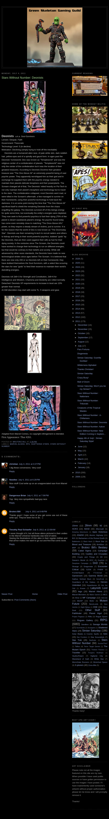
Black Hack (88, 541)
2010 (78, 472)
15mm (75, 525)
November (83, 329)
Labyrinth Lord (99, 588)
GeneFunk (100, 579)
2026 (78, 258)
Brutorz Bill (15, 511)
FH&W (100, 569)
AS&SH (80, 535)
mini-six (104, 598)
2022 (78, 275)
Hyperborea (92, 585)
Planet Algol (95, 613)
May (80, 450)
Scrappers (91, 628)
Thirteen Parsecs (98, 650)
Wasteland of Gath (80, 659)
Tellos (77, 646)
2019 (78, 288)
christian (13, 464)
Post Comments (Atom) (25, 600)
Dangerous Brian (17, 495)
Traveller (76, 652)
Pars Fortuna (83, 349)
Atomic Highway (96, 535)
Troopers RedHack (95, 653)
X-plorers (79, 665)
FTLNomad (97, 573)
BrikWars (100, 544)
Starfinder (92, 640)
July (80, 346)
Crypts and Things (86, 557)
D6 (101, 557)
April (80, 455)
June (80, 446)
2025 (78, 263)
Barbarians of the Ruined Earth (92, 538)
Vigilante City (96, 656)
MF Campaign (89, 598)
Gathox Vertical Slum (81, 579)
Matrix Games (95, 595)
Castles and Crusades (96, 554)
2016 (78, 300)
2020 (78, 284)
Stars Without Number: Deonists (92, 422)
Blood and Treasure (81, 544)
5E (101, 525)
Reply (12, 471)
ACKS (75, 529)
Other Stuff (92, 610)
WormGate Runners (80, 662)
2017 (78, 296)
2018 (78, 292)
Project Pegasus (78, 617)
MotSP (80, 601)
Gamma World (96, 576)
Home (35, 594)
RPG (28, 444)
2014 (78, 309)
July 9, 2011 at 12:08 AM (44, 529)
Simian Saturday (84, 373)
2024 (78, 267)
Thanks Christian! (85, 369)
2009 (78, 476)
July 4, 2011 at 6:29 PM (29, 480)
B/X (73, 538)
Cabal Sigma (84, 550)
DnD (95, 563)
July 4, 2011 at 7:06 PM (38, 495)
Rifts (90, 616)
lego (80, 591)
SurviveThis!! (102, 643)
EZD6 (88, 569)
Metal (77, 598)
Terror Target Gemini (92, 646)
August (81, 341)
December (83, 325)
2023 (78, 271)
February (82, 463)
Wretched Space (100, 662)
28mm (88, 525)
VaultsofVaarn (78, 656)
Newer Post (7, 594)
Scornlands (80, 628)
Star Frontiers (82, 637)
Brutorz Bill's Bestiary (94, 547)
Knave (82, 588)
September (83, 337)
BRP (74, 548)
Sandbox (85, 624)
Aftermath (100, 529)
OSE (95, 607)
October (82, 333)
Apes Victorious (99, 532)
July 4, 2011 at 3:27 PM (30, 464)
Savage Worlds (100, 624)
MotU (92, 601)
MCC (105, 594)
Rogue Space (101, 616)
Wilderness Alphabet (86, 365)
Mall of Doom (83, 382)
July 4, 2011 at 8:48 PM (36, 511)
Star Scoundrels (97, 637)
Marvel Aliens (17, 444)
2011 (78, 321)
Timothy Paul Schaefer (20, 529)
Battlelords (76, 541)
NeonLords (93, 604)
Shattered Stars (40, 444)
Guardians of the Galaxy (83, 582)
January (82, 467)
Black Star (100, 541)
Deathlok (101, 560)
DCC (91, 560)
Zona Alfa (92, 665)
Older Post (62, 594)
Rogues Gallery (85, 620)
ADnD (87, 529)
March (81, 459)
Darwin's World (78, 560)
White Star (99, 659)
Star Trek (77, 640)
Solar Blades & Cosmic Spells (85, 634)
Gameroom (77, 576)
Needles (13, 480)
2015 (78, 304)
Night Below (85, 607)
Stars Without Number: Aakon (91, 426)
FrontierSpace (78, 573)
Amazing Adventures (80, 532)
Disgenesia (82, 353)
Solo (105, 634)
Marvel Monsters (79, 594)
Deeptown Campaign (80, 563)
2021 (78, 279)
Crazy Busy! (82, 377)
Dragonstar (88, 566)
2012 (78, 317)
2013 (78, 313)
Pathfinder (77, 613)
